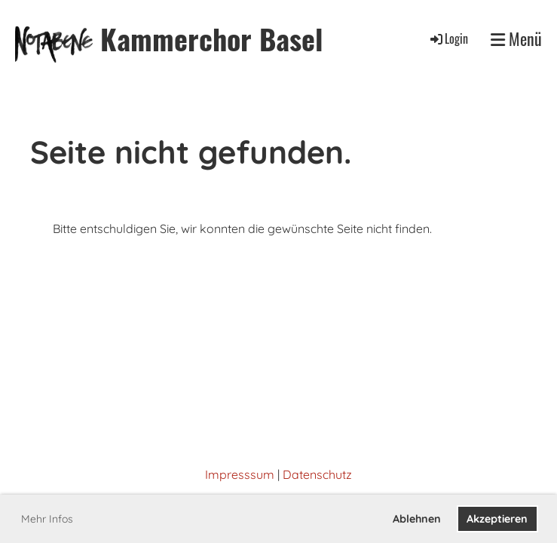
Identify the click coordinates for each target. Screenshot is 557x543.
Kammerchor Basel (211, 39)
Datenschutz (317, 474)
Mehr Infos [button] (47, 519)
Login (448, 38)
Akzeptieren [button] (497, 519)
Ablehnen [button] (417, 519)
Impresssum (239, 474)
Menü (516, 39)
